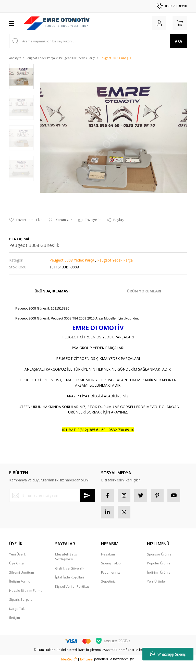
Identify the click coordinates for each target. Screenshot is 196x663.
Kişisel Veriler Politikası (72, 586)
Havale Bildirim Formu (26, 590)
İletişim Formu (19, 581)
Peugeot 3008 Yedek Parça (72, 260)
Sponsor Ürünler (160, 554)
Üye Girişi (16, 563)
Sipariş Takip (111, 563)
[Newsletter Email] (52, 495)
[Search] (98, 41)
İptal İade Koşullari (69, 577)
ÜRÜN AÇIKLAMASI (52, 290)
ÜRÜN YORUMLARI (144, 290)
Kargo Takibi (18, 608)
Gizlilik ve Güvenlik (69, 568)
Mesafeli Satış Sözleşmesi (66, 557)
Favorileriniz (110, 572)
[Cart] (180, 23)
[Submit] (87, 495)
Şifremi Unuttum (21, 572)
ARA (178, 41)
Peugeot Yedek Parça (115, 260)
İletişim (14, 617)
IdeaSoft (69, 659)
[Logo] (56, 23)
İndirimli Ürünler (159, 572)
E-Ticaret (86, 659)
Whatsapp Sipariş (168, 654)
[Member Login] (159, 23)
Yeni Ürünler (156, 581)
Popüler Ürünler (159, 563)
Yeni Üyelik (17, 554)
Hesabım (108, 554)
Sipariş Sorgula (20, 599)
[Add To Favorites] (26, 219)
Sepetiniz (108, 581)
